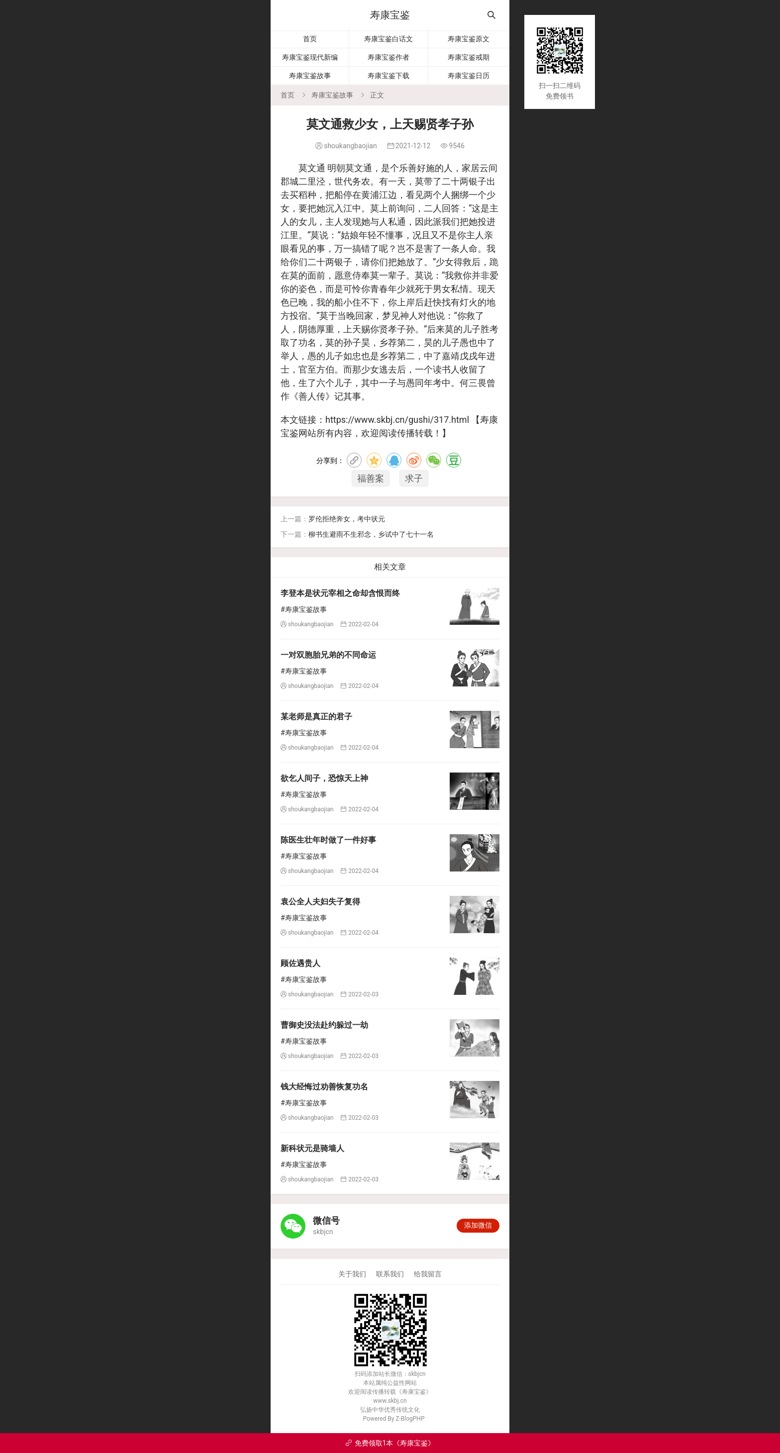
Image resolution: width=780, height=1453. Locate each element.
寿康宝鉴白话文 (388, 39)
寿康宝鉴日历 (468, 76)
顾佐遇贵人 (300, 963)
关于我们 (352, 1274)
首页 (310, 39)
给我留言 (428, 1274)
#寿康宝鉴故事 (304, 609)
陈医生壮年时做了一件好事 (328, 840)
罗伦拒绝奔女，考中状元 (346, 519)
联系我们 (390, 1274)
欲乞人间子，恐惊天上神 (324, 778)
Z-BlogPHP (409, 1418)
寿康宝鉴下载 (388, 76)
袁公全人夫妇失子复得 (320, 901)
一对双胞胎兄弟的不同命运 (328, 655)
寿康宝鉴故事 (310, 76)
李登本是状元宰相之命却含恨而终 (340, 593)
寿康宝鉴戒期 (468, 57)
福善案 (370, 478)
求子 (414, 478)
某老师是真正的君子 (316, 716)
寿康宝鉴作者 (388, 57)
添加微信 (478, 1225)
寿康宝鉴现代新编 (310, 57)
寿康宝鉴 (390, 15)
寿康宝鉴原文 (468, 39)
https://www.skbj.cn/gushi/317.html (397, 419)
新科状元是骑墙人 (312, 1148)
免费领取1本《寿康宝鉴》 (390, 1443)
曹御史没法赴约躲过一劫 (324, 1025)
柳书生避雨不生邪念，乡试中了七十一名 (371, 534)
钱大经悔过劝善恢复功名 (324, 1086)
